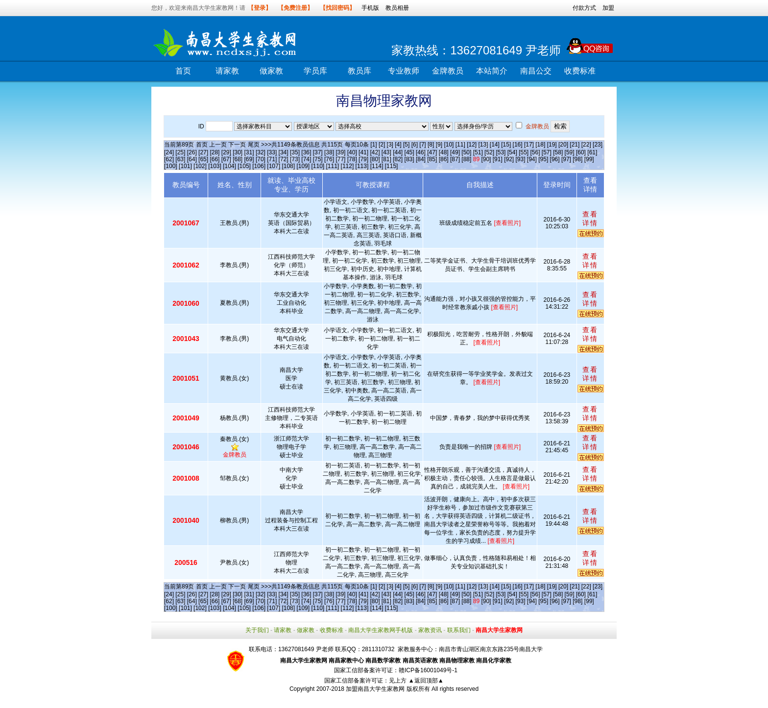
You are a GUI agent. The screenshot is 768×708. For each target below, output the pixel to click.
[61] (592, 152)
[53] (500, 152)
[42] (375, 152)
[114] (377, 166)
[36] (306, 152)
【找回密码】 (337, 7)
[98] (577, 159)
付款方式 (584, 7)
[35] (295, 152)
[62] (169, 159)
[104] (229, 166)
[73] (295, 159)
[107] (273, 166)
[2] (382, 144)
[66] (214, 159)
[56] (535, 152)
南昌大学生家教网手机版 (380, 630)
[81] (386, 159)
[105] (244, 166)
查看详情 (590, 218)
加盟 (608, 7)
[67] (226, 159)
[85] (432, 159)
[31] (249, 152)
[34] (283, 152)
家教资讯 (430, 630)
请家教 (227, 71)
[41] (363, 152)
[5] (406, 144)
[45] (409, 152)
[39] (340, 152)
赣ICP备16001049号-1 (428, 670)
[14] (495, 144)
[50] (466, 152)
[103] (214, 166)
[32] (260, 152)
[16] (518, 144)
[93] (520, 159)
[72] (283, 159)
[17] (529, 144)
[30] (237, 152)
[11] (460, 144)
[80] (375, 159)
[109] (303, 166)
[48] (444, 152)
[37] (318, 152)
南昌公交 (536, 71)
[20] (563, 144)
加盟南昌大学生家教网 (375, 688)
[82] (398, 159)
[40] (352, 152)
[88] (466, 159)
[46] (421, 152)
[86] (444, 159)
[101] (185, 166)
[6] (414, 144)
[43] (386, 152)
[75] (318, 159)
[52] (489, 152)
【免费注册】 (295, 7)
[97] (566, 159)
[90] (486, 159)
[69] (249, 159)
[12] (472, 144)
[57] (547, 152)
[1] (373, 144)
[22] (586, 144)
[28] (214, 152)
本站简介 (491, 71)
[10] (449, 144)
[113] (362, 166)
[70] (260, 159)
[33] (272, 152)
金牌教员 (447, 71)
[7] (422, 144)
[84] (421, 159)
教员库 (359, 71)
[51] (478, 152)
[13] (483, 144)
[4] (398, 144)
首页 (183, 71)
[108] (288, 166)
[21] (574, 144)
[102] (200, 166)
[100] (170, 166)
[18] (540, 144)
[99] (589, 159)
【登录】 (259, 7)
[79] (363, 159)
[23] (597, 144)
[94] (532, 159)
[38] (329, 152)
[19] (552, 144)
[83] (409, 159)
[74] (306, 159)
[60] (581, 152)
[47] (432, 152)
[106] (258, 166)
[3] (390, 144)
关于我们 (257, 630)
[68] (237, 159)
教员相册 (397, 7)
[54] (512, 152)
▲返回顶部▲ (426, 680)
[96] (555, 159)
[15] (506, 144)
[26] (192, 152)
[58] (558, 152)
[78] (352, 159)
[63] (180, 159)
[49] (455, 152)
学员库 (315, 71)
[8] (431, 144)
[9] (439, 144)
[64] (192, 159)
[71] (272, 159)
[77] (340, 159)
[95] (543, 159)
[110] (317, 166)
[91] (498, 159)
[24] (169, 152)
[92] (509, 159)
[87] (455, 159)
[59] (570, 152)
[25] (180, 152)
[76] (329, 159)
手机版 (370, 7)
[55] (523, 152)
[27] (203, 152)
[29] (226, 152)
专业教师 (403, 71)
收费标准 (580, 71)
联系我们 (459, 630)
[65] (203, 159)
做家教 (271, 71)
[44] (398, 152)
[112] (347, 166)
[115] (391, 166)
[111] (332, 166)
